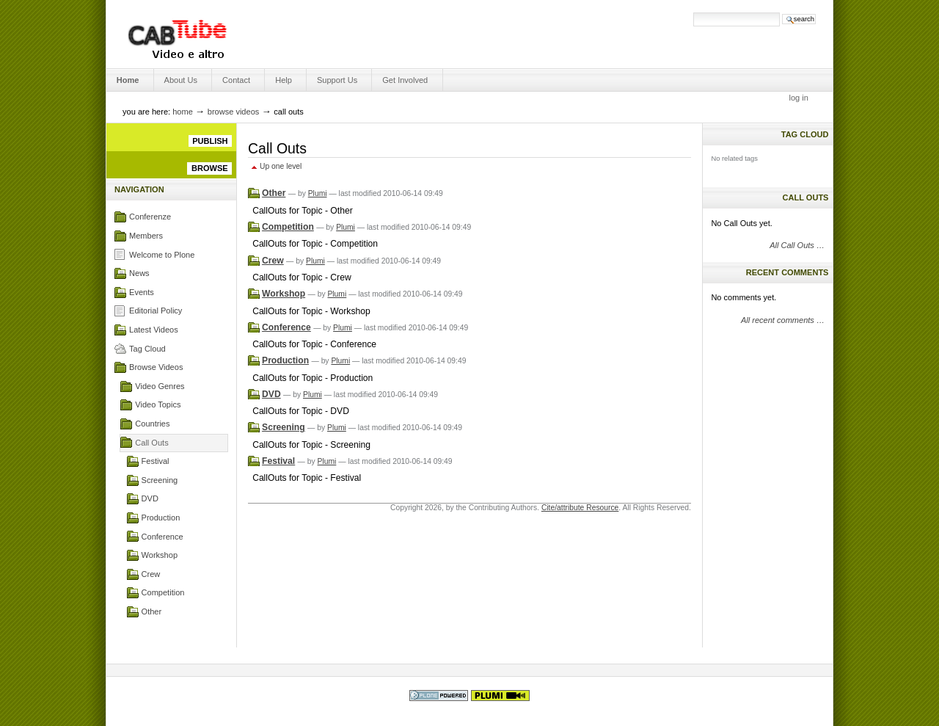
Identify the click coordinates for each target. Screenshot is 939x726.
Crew (151, 574)
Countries (152, 423)
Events (141, 292)
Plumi (317, 193)
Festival (155, 461)
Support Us (337, 80)
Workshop (160, 555)
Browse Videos (234, 111)
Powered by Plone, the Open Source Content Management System (438, 695)
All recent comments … (783, 320)
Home (128, 80)
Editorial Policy (155, 310)
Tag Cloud (147, 348)
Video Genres (159, 386)
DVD (150, 498)
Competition (163, 592)
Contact (236, 80)
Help (283, 80)
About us (180, 80)
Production (161, 517)
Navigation (139, 189)
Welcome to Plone (161, 254)
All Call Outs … (797, 245)
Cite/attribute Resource (579, 508)
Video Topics (157, 404)
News (139, 273)
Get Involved (405, 80)
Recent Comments (787, 272)
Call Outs (151, 442)
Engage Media (177, 34)
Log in (798, 97)
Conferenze (150, 216)
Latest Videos (153, 329)
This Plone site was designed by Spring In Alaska (500, 695)
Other (152, 611)
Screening (160, 480)
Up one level (281, 166)
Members (146, 235)
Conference (162, 536)
